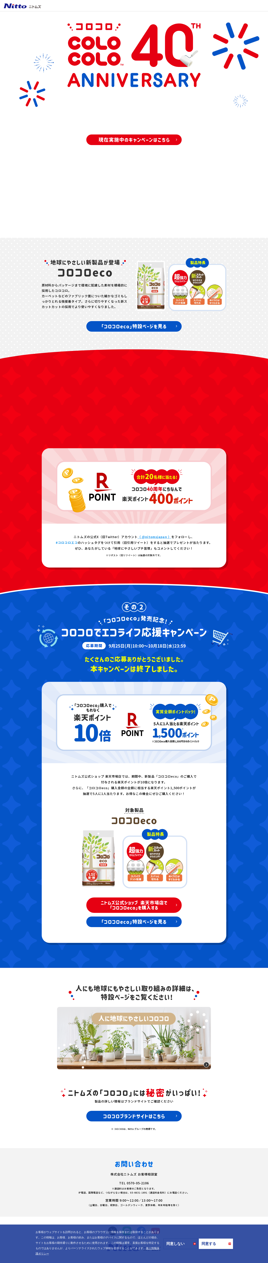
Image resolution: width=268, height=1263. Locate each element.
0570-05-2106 (138, 1183)
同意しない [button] (175, 1244)
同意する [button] (208, 1244)
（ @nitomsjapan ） (154, 536)
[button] (50, 1254)
